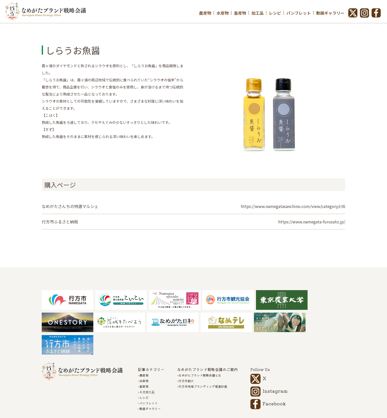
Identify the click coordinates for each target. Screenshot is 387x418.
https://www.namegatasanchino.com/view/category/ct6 (293, 206)
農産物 (205, 13)
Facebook (274, 381)
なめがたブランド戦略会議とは (200, 353)
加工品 (257, 13)
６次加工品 (147, 370)
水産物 (223, 13)
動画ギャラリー (330, 13)
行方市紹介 (186, 359)
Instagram (275, 369)
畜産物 (240, 13)
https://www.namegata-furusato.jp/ (311, 222)
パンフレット (298, 13)
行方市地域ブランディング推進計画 (203, 364)
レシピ (275, 13)
